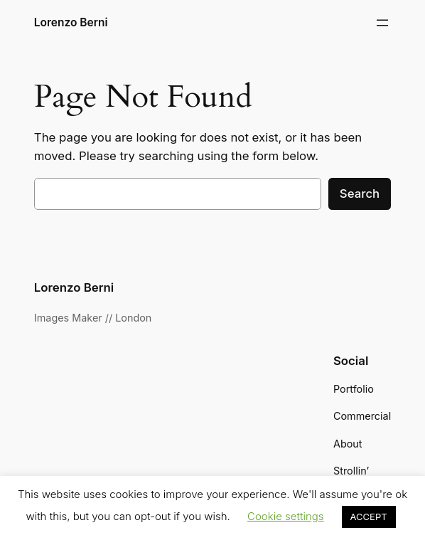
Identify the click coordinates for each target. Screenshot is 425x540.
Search (360, 193)
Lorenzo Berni (71, 22)
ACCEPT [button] (368, 516)
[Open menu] (382, 22)
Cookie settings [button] (285, 516)
